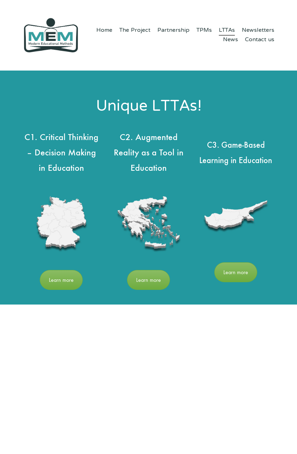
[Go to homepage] (51, 35)
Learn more (61, 280)
